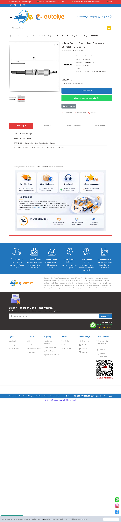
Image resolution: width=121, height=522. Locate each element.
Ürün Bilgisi (21, 125)
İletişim (28, 341)
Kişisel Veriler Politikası (51, 355)
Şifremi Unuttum (14, 348)
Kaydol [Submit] (105, 316)
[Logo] (39, 17)
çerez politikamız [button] (82, 519)
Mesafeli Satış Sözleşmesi (48, 342)
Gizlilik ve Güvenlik (50, 347)
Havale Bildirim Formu (33, 348)
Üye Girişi (12, 345)
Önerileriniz (100, 125)
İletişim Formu (31, 345)
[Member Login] (95, 16)
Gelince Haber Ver (87, 91)
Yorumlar (47, 125)
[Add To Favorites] (56, 45)
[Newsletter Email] (60, 316)
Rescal (87, 59)
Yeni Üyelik (12, 341)
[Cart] (107, 16)
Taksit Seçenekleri (73, 125)
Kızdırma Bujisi (90, 56)
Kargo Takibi (30, 352)
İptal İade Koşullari (50, 351)
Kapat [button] (111, 519)
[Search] (60, 28)
